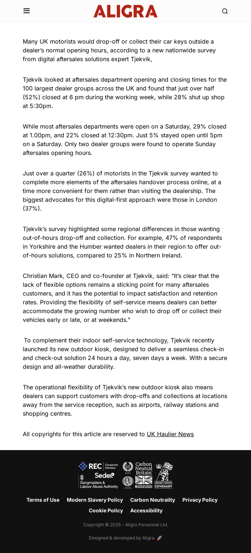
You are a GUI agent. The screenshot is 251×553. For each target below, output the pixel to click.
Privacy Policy (200, 500)
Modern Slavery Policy (95, 500)
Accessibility (146, 510)
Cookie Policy (106, 510)
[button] (26, 11)
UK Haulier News (170, 434)
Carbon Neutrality (152, 500)
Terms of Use (42, 500)
